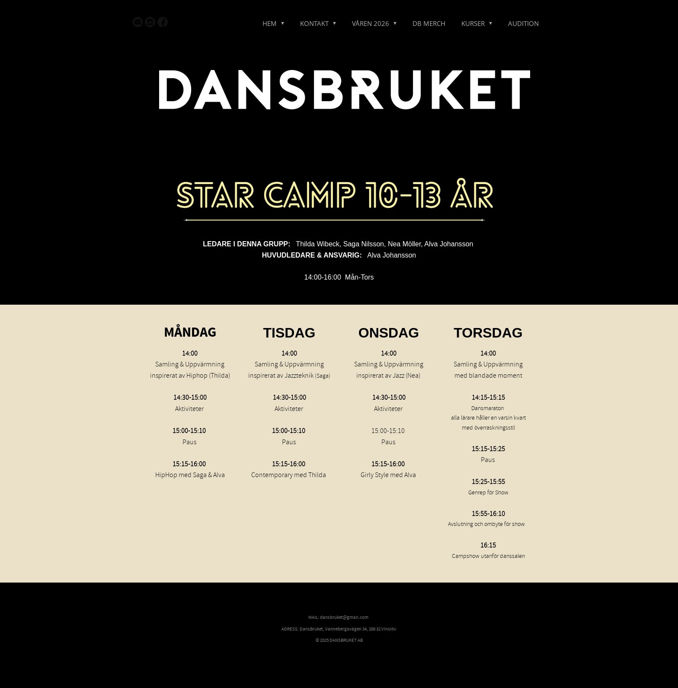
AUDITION (523, 23)
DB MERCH (429, 23)
